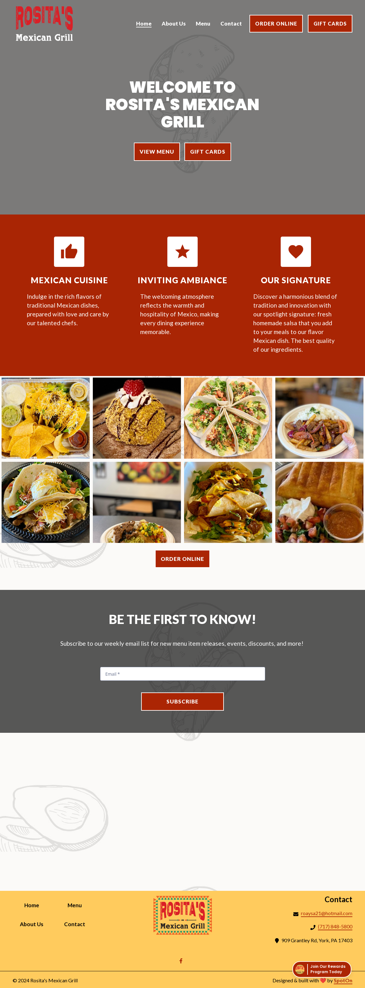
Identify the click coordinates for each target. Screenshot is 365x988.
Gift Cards (330, 23)
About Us (35, 923)
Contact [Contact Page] (231, 23)
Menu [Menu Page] (203, 23)
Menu (81, 905)
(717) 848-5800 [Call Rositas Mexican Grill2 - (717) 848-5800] (335, 926)
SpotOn (343, 980)
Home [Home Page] (144, 23)
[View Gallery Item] (46, 418)
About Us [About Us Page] (174, 23)
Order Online (276, 23)
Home (37, 905)
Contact (79, 923)
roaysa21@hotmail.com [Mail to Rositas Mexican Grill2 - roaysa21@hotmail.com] (326, 913)
